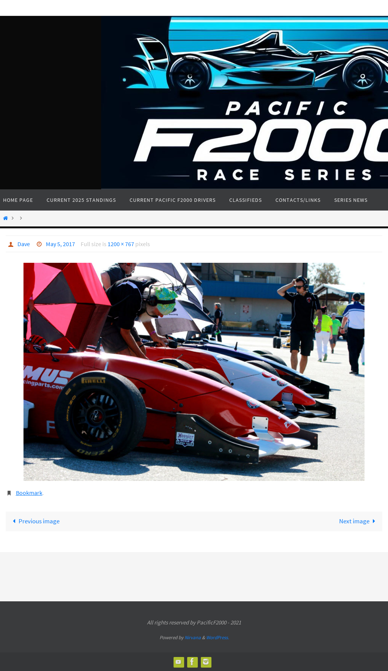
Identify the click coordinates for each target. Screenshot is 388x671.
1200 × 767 (121, 244)
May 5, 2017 (60, 244)
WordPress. (217, 637)
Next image (359, 521)
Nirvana (193, 637)
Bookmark (29, 492)
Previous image (34, 521)
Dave (23, 244)
